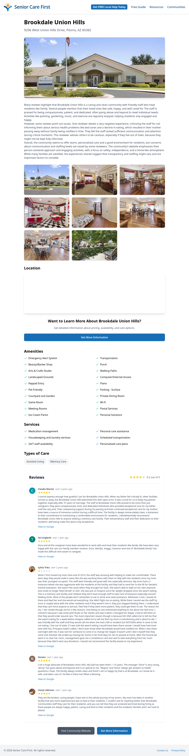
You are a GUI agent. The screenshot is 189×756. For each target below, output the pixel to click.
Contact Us (162, 750)
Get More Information (94, 337)
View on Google (46, 526)
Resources (156, 7)
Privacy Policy (178, 750)
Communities (176, 7)
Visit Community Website (76, 731)
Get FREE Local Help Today (109, 7)
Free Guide (138, 7)
